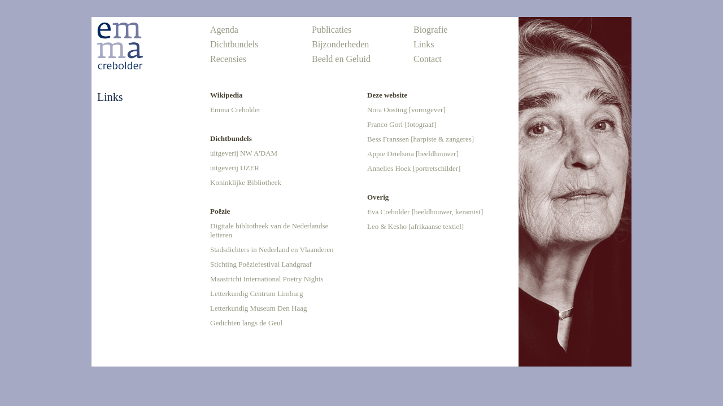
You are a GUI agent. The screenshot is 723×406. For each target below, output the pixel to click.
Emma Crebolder (235, 109)
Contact (427, 59)
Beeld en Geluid (341, 59)
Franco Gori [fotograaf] (402, 124)
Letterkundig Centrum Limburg (256, 293)
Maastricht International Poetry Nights (266, 279)
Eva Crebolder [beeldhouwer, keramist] (425, 212)
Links (423, 44)
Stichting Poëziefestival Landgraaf (261, 264)
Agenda (224, 29)
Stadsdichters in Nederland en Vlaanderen (272, 249)
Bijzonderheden (340, 44)
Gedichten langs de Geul (246, 323)
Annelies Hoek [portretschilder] (413, 168)
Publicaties (331, 29)
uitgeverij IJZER (234, 168)
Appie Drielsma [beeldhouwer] (413, 153)
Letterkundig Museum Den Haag (258, 308)
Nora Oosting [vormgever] (406, 109)
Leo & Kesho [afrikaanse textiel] (415, 226)
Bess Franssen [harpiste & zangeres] (420, 139)
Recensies (228, 59)
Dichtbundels (234, 44)
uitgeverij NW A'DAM (243, 153)
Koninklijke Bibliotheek (245, 182)
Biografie (430, 29)
